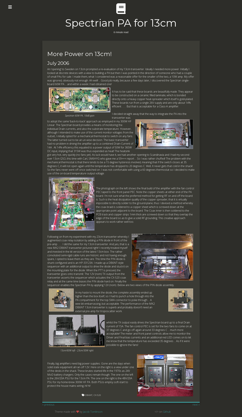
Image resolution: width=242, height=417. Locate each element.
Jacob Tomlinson (93, 412)
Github (167, 412)
